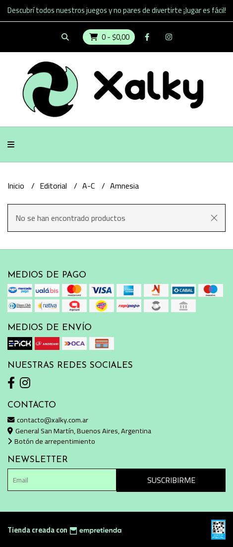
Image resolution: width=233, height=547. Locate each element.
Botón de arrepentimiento (51, 441)
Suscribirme (171, 480)
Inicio (16, 185)
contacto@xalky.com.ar (47, 419)
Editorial (54, 185)
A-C (89, 185)
